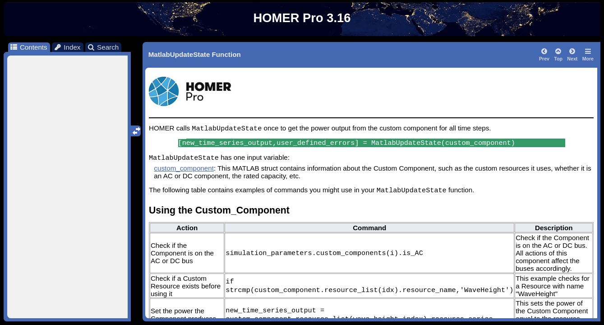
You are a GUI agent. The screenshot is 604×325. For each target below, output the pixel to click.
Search (103, 47)
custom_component (184, 168)
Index (67, 47)
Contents (28, 47)
